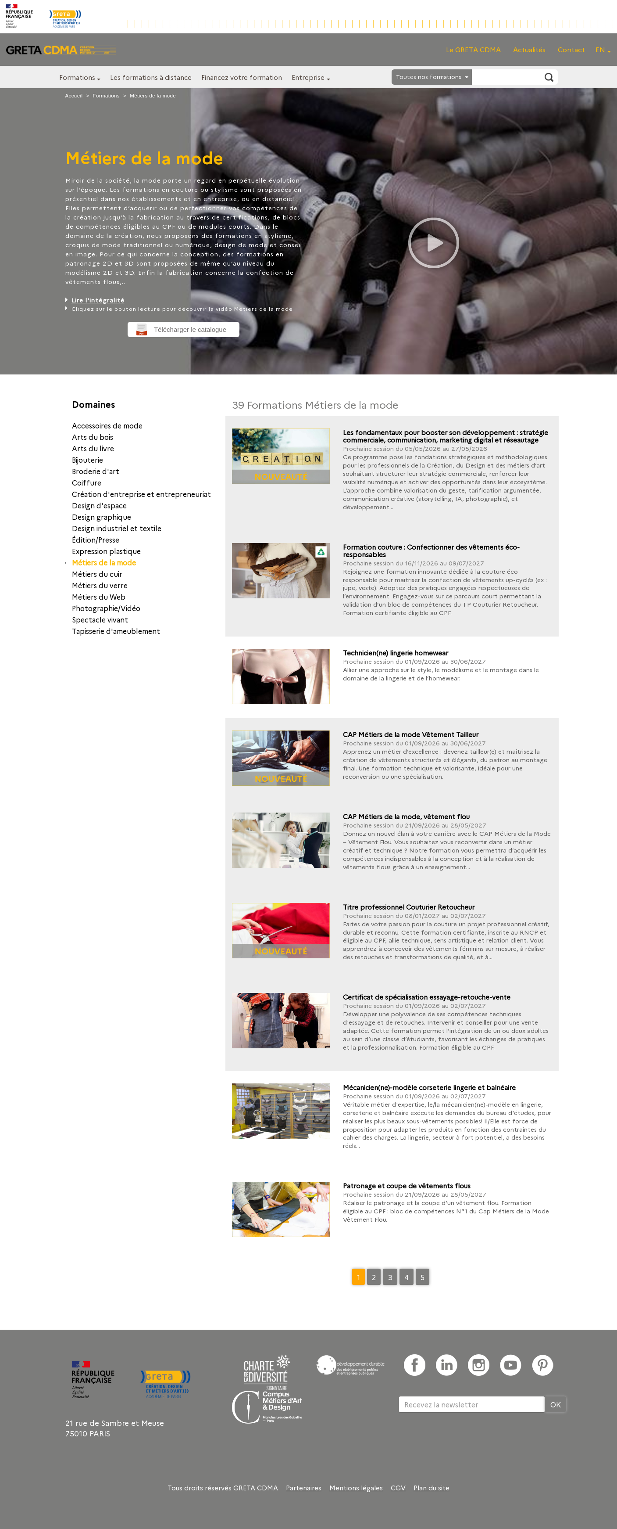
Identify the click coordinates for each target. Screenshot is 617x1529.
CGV (398, 1487)
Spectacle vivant (100, 619)
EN (600, 49)
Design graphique (101, 517)
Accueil (74, 95)
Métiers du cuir (97, 574)
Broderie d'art (95, 471)
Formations (77, 77)
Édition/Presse (95, 539)
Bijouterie (87, 459)
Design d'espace (99, 505)
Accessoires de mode (107, 425)
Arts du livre (93, 448)
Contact (571, 49)
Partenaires (303, 1487)
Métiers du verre (100, 585)
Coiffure (86, 482)
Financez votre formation (241, 77)
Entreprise (308, 77)
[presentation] (465, 1441)
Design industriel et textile (116, 528)
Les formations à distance (151, 77)
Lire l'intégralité (98, 299)
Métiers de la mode (104, 562)
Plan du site (431, 1487)
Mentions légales (356, 1487)
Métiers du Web (98, 596)
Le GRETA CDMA (473, 49)
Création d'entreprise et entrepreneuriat (141, 494)
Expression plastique (106, 551)
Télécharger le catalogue (190, 329)
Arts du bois (92, 437)
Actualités (529, 49)
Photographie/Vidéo (106, 608)
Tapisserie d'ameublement (116, 631)
